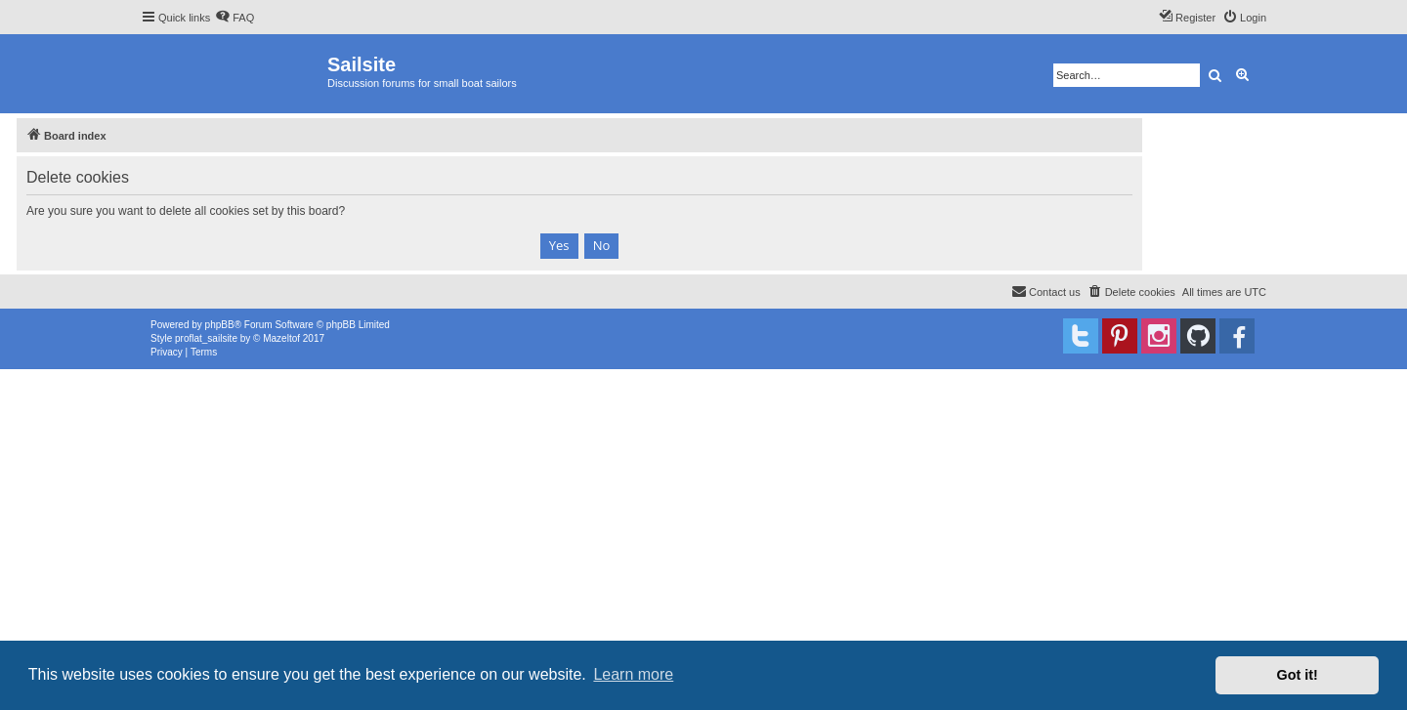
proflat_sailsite (206, 338)
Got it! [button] (1297, 675)
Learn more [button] (633, 674)
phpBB (219, 324)
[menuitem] (234, 17)
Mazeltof (281, 338)
